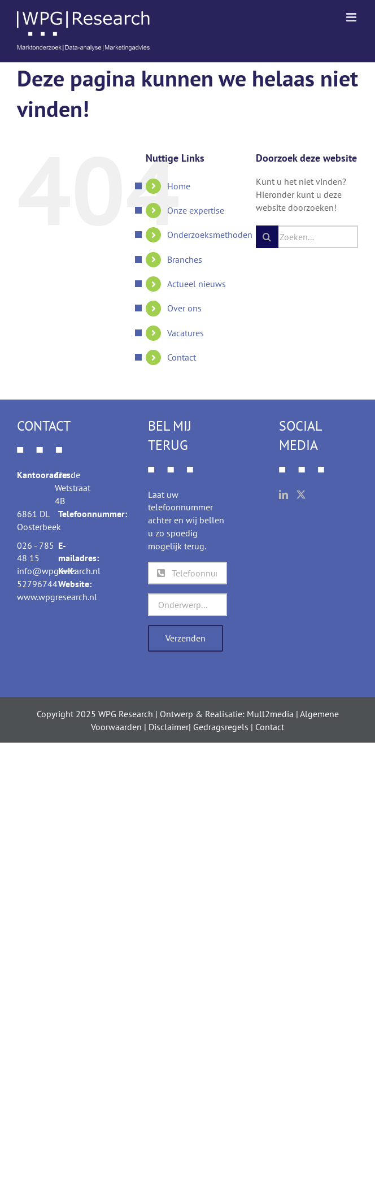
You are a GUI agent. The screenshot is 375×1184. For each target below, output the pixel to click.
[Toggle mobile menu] (352, 17)
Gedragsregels (220, 726)
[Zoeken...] (307, 236)
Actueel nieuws (196, 283)
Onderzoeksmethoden (209, 234)
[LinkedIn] (283, 494)
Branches (184, 259)
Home (178, 186)
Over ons (184, 308)
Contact (181, 357)
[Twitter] (301, 494)
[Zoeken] (267, 236)
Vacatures (185, 333)
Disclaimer (169, 726)
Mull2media (270, 713)
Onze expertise (195, 210)
